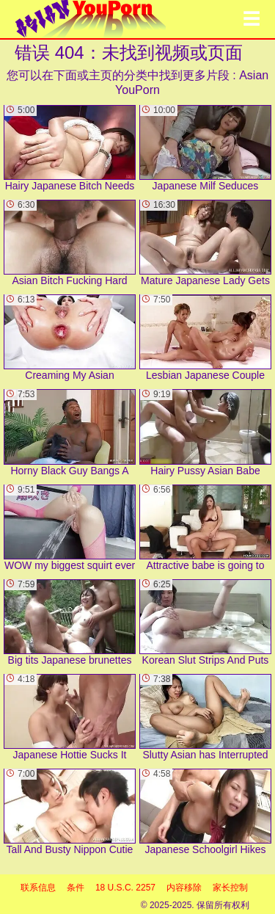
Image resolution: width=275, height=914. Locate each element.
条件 (75, 887)
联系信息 (38, 887)
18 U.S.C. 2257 (125, 887)
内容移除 (184, 887)
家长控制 (230, 887)
